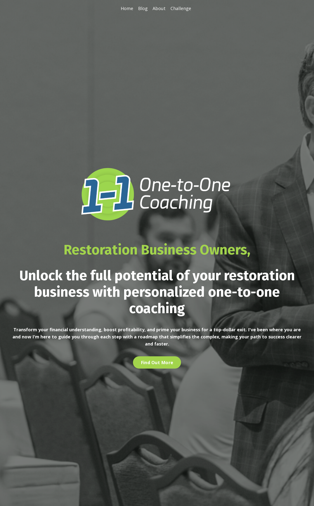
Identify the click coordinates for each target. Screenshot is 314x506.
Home (127, 8)
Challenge (180, 8)
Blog (143, 8)
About (159, 8)
